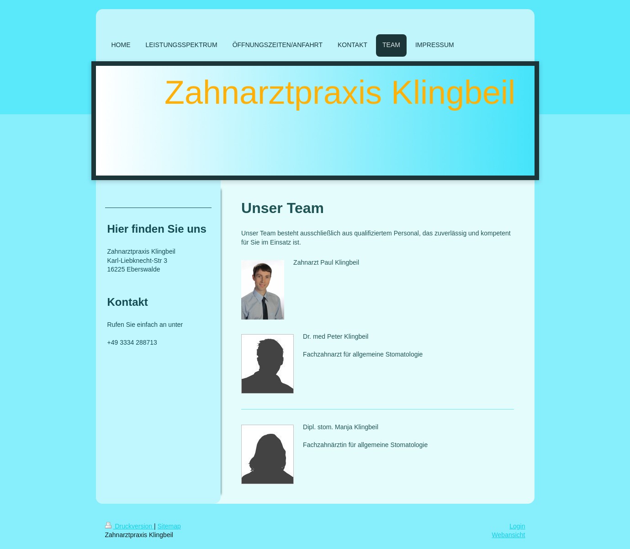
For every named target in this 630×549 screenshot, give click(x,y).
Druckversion (129, 526)
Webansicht (508, 534)
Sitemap (169, 526)
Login (517, 526)
